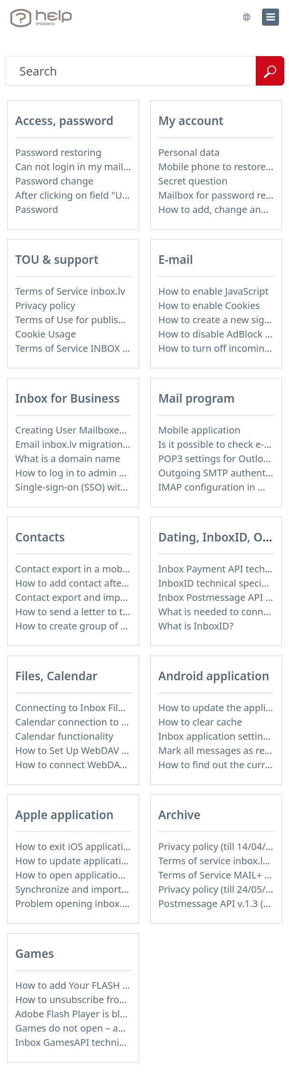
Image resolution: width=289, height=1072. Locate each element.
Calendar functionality (64, 736)
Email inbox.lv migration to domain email (106, 444)
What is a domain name (68, 458)
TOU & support (57, 259)
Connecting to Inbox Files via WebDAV (99, 707)
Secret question (193, 180)
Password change (54, 180)
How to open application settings (88, 875)
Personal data (189, 152)
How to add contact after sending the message (119, 583)
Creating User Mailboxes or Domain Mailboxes (118, 430)
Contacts (40, 537)
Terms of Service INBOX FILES (80, 348)
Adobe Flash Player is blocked (81, 1013)
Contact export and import (74, 597)
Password (36, 209)
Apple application (64, 814)
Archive (179, 814)
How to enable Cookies (209, 305)
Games (34, 953)
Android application (214, 676)
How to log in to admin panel (79, 472)
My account (191, 120)
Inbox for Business (67, 398)
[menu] (270, 17)
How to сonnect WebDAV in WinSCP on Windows (122, 764)
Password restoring (58, 152)
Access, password (64, 120)
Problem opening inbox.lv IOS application (107, 903)
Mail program (196, 398)
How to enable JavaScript (213, 291)
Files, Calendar (56, 676)
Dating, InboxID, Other (222, 537)
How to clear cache (200, 721)
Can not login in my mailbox (77, 166)
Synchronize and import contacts (88, 889)
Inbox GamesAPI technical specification (102, 1042)
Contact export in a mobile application (100, 568)
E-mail (175, 259)
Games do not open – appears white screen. (112, 1028)
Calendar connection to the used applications (115, 721)
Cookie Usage (45, 334)
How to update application (74, 860)
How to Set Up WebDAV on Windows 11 (102, 750)
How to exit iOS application (75, 846)
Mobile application (199, 430)
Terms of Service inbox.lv (70, 291)
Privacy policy (45, 305)
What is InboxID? (195, 625)
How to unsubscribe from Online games (103, 999)
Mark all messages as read (217, 750)
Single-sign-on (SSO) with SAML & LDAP (102, 487)
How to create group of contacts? (88, 625)
